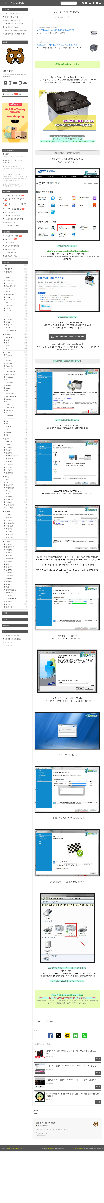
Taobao (17, 346)
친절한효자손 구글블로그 (13, 663)
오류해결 (17, 283)
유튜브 (17, 493)
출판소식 (17, 553)
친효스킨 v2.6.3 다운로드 (14, 195)
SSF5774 (15, 155)
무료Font (17, 427)
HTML (17, 479)
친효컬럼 (17, 461)
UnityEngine (17, 410)
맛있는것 (17, 567)
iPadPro (17, 291)
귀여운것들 (17, 558)
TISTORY (17, 442)
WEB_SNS (16, 477)
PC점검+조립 (17, 280)
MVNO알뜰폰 (17, 294)
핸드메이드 (17, 532)
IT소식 (17, 275)
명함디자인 (17, 537)
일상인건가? (17, 547)
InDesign (17, 360)
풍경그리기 (17, 517)
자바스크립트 (17, 488)
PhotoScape (17, 377)
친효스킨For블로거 (17, 456)
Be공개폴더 (17, 607)
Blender (17, 388)
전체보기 (15, 265)
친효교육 (17, 467)
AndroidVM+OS (17, 286)
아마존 (17, 340)
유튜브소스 (17, 534)
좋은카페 (17, 570)
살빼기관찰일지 (17, 593)
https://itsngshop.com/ (43, 42)
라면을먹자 (17, 573)
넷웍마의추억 (17, 523)
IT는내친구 (16, 269)
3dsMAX (17, 385)
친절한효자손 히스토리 (12, 27)
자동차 (17, 328)
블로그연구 (17, 473)
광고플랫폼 (17, 499)
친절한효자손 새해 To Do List (14, 23)
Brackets (17, 399)
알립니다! (17, 544)
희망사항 (17, 601)
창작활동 (16, 511)
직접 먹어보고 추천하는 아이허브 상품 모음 (15, 161)
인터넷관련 (17, 502)
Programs (16, 352)
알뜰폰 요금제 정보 (11, 256)
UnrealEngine (17, 407)
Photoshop (17, 355)
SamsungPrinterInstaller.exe (69, 336)
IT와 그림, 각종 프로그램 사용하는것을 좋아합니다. (52, 1172)
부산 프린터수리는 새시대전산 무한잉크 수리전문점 (56, 30)
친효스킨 (17, 450)
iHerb (17, 343)
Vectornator (17, 382)
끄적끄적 (17, 529)
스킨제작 (17, 447)
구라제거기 (8, 670)
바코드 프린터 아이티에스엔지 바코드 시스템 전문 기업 (57, 45)
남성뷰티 (17, 561)
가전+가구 (17, 325)
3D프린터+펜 (17, 322)
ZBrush (17, 391)
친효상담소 (17, 464)
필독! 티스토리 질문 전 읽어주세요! (16, 30)
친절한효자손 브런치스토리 (13, 666)
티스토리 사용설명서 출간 (15, 209)
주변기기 (17, 319)
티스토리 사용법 (10, 212)
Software (17, 402)
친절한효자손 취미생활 (13, 3)
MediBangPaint (17, 374)
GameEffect (17, 416)
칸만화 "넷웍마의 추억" (12, 225)
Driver (17, 316)
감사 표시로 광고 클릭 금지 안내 (15, 13)
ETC (17, 348)
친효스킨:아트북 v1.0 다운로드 (14, 199)
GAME (17, 297)
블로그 (16, 439)
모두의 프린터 (9, 673)
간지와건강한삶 (17, 590)
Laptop (17, 308)
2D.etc (17, 421)
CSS (17, 482)
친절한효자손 (50, 1200)
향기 (17, 564)
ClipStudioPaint (17, 371)
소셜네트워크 (17, 505)
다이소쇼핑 (17, 575)
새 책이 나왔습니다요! (12, 17)
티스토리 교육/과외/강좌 (12, 215)
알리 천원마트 (11, 239)
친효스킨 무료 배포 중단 (12, 20)
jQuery (17, 491)
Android (17, 432)
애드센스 (17, 496)
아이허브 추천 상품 (11, 252)
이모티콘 (17, 514)
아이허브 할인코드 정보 (15, 177)
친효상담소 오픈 (10, 222)
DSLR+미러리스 (17, 330)
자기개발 (17, 555)
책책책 (17, 584)
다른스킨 (17, 470)
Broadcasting (17, 413)
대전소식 (17, 595)
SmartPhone (17, 289)
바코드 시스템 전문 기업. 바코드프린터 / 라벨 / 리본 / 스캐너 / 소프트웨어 (60, 48)
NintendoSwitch (17, 300)
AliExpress (17, 337)
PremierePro (17, 366)
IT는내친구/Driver (61, 17)
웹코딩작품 (17, 485)
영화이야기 (17, 587)
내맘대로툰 (17, 526)
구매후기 (17, 550)
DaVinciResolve (17, 369)
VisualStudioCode (17, 396)
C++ (17, 429)
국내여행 (17, 578)
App (17, 303)
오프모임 (17, 520)
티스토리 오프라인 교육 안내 (14, 219)
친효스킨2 (17, 453)
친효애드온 (17, 458)
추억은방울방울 (17, 598)
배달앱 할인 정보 (10, 249)
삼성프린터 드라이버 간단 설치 (67, 12)
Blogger (17, 444)
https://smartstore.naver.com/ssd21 (47, 27)
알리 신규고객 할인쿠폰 (12, 246)
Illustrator (17, 358)
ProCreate (17, 380)
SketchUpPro (17, 393)
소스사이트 (17, 508)
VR (17, 314)
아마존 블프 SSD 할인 (13, 236)
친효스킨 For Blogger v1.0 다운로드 (15, 204)
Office (17, 404)
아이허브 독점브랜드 (15, 168)
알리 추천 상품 (9, 242)
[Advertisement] (67, 1046)
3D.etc (17, 424)
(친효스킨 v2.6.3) (19, 1200)
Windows (17, 277)
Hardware (17, 305)
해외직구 (16, 334)
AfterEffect (17, 363)
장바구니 (17, 272)
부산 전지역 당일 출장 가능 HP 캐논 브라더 (51, 33)
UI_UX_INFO (17, 418)
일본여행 (17, 581)
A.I (17, 435)
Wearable (17, 311)
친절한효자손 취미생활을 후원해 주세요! (15, 34)
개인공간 (16, 541)
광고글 (17, 604)
